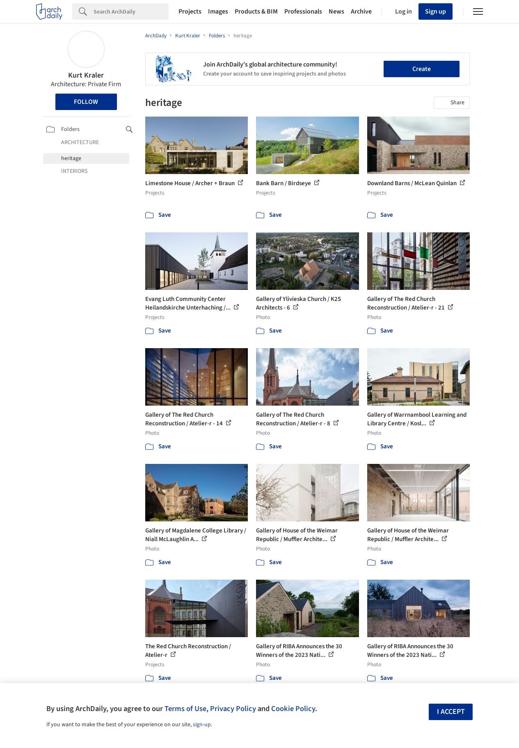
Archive (361, 11)
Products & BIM (256, 11)
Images (218, 11)
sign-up (202, 724)
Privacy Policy (233, 708)
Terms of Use (185, 708)
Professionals (303, 11)
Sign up (435, 11)
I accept (451, 712)
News (336, 11)
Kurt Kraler (86, 75)
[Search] (131, 11)
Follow (86, 101)
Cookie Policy (293, 708)
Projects (189, 11)
